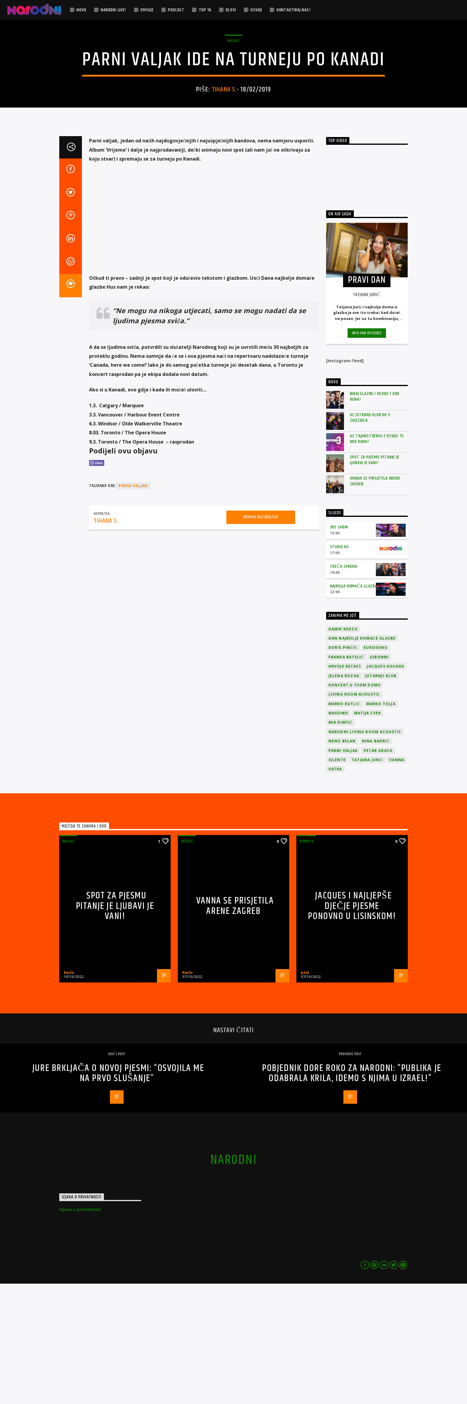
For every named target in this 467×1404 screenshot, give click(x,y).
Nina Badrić (376, 861)
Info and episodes (367, 453)
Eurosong (375, 767)
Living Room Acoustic (354, 814)
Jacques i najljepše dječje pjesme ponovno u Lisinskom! (352, 1026)
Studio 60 (339, 667)
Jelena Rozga (344, 796)
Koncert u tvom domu (355, 805)
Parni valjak (133, 606)
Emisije (147, 10)
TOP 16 (205, 10)
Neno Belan (342, 861)
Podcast (176, 10)
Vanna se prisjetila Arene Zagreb (375, 601)
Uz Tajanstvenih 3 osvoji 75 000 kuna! (377, 559)
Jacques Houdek (385, 786)
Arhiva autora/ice (261, 637)
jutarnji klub (381, 796)
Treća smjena (343, 687)
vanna (396, 880)
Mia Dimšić (341, 842)
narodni (233, 1280)
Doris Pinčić (343, 767)
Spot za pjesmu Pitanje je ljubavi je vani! (374, 580)
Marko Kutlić (344, 824)
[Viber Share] (96, 583)
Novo (81, 10)
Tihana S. (224, 149)
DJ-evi (231, 10)
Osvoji (256, 10)
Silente (337, 880)
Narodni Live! (113, 10)
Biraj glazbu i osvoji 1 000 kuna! (375, 517)
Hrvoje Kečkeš (345, 786)
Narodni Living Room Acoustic (365, 852)
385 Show (339, 647)
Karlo (69, 1092)
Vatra (335, 889)
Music (233, 100)
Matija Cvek (367, 833)
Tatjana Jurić (367, 880)
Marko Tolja (381, 824)
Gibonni (379, 777)
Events (306, 961)
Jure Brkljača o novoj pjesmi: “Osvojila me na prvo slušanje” (118, 1193)
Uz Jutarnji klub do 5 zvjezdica (370, 538)
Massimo (338, 833)
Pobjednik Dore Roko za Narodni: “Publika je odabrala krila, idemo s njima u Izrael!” (351, 1193)
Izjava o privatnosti (80, 1330)
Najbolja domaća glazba (353, 706)
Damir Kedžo (343, 749)
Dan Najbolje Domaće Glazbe (362, 758)
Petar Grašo (378, 870)
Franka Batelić (346, 777)
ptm (305, 1092)
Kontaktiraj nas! (294, 10)
